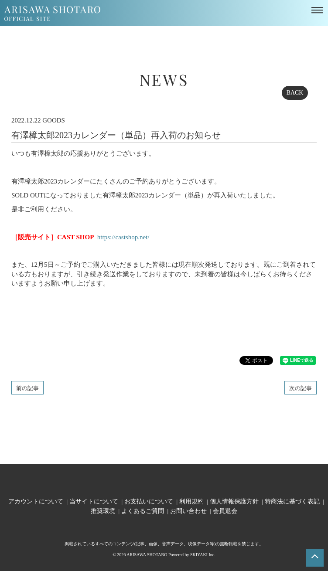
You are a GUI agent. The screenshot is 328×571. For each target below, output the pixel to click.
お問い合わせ (188, 510)
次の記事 (300, 387)
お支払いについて (148, 501)
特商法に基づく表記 (292, 501)
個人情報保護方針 (234, 501)
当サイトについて (93, 501)
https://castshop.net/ (123, 237)
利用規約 (191, 501)
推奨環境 (103, 510)
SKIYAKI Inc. (202, 554)
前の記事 (27, 387)
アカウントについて (35, 501)
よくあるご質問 (142, 510)
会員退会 (225, 510)
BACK (295, 92)
